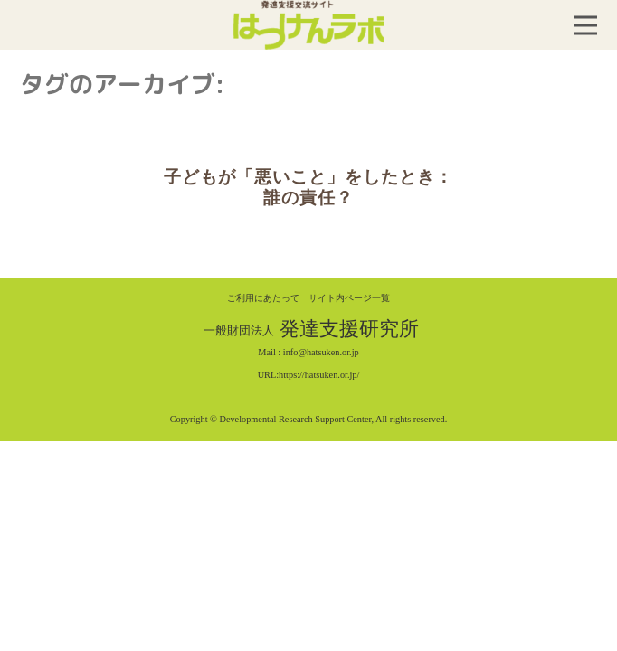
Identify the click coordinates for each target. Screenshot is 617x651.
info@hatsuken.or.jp (321, 352)
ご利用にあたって (263, 298)
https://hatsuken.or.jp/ (319, 375)
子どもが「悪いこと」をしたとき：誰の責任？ (308, 187)
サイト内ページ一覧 (349, 298)
